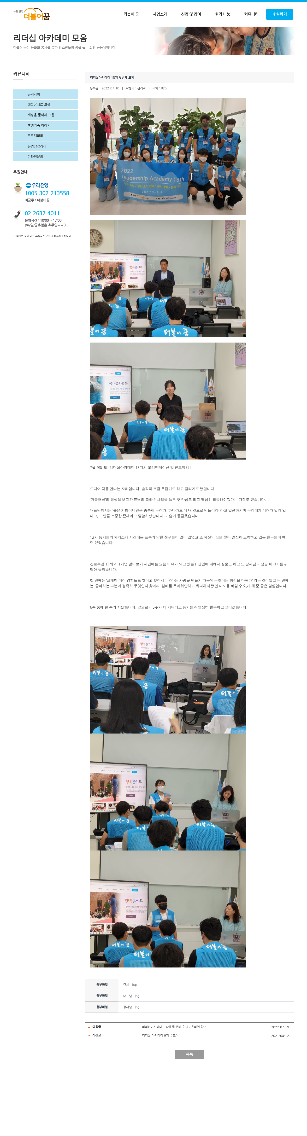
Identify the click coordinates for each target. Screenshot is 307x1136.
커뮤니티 (251, 14)
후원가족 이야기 (39, 152)
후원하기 (279, 14)
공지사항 (34, 121)
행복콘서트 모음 (39, 131)
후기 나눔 (222, 14)
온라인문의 (35, 183)
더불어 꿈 (131, 14)
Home (17, 37)
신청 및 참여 (191, 14)
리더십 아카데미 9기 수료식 (160, 1062)
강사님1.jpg (131, 1034)
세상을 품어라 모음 (41, 142)
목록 (189, 1081)
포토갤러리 (35, 162)
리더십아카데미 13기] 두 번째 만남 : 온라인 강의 (174, 1053)
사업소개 (160, 14)
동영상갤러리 (37, 173)
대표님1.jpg (131, 1023)
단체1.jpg (130, 1011)
